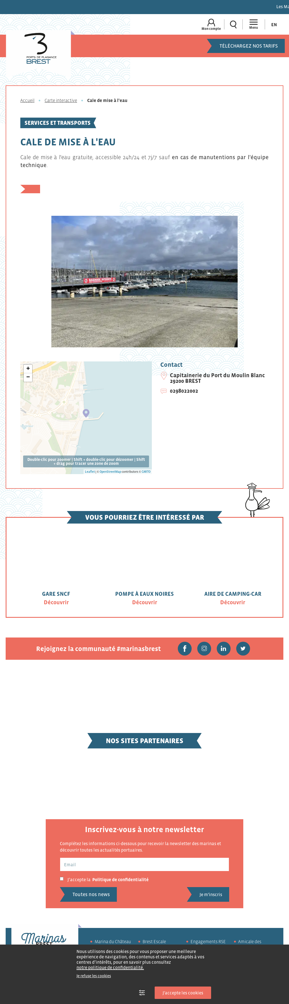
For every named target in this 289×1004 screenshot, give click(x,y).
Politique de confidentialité (120, 880)
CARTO (146, 471)
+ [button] (28, 369)
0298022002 (184, 391)
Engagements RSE (208, 942)
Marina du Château (113, 942)
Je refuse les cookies (93, 976)
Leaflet (90, 471)
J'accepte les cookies (183, 992)
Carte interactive (61, 100)
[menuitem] (274, 24)
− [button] (28, 377)
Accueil (27, 100)
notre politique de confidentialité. (110, 967)
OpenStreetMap (110, 471)
